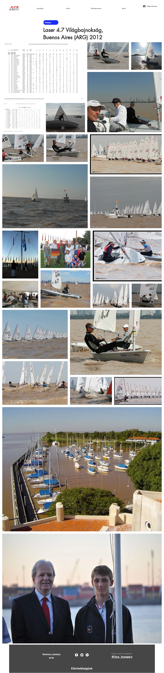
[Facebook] (76, 654)
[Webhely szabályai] (51, 654)
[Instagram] (87, 654)
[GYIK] (51, 658)
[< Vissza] (50, 22)
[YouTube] (81, 654)
